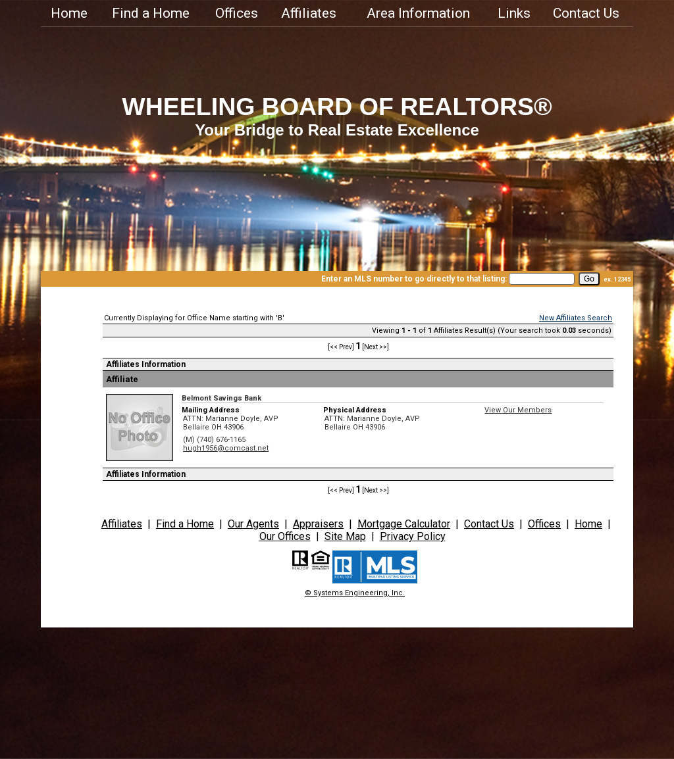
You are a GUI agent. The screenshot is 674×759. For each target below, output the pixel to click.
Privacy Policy (413, 536)
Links (514, 13)
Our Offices (285, 536)
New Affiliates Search (575, 318)
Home (69, 13)
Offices (236, 13)
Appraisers (318, 524)
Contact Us (586, 13)
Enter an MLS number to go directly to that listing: (414, 278)
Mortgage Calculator (403, 524)
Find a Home (151, 13)
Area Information (418, 13)
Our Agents (253, 524)
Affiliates (308, 13)
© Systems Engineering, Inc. (355, 593)
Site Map (345, 536)
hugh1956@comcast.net (226, 448)
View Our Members (518, 410)
